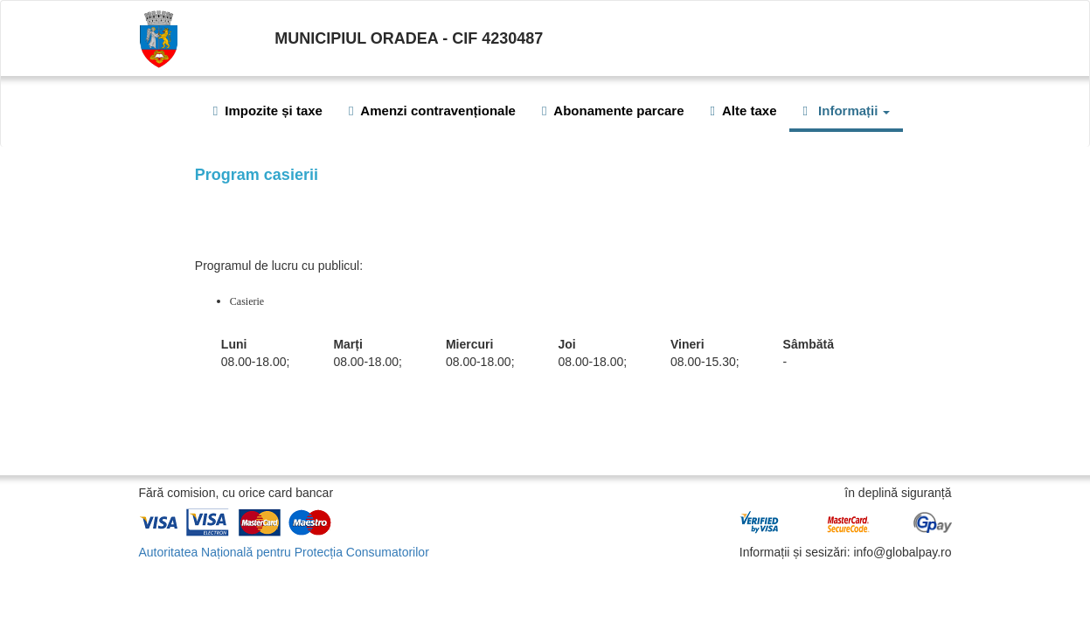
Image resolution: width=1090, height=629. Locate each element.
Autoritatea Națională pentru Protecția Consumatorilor (284, 552)
